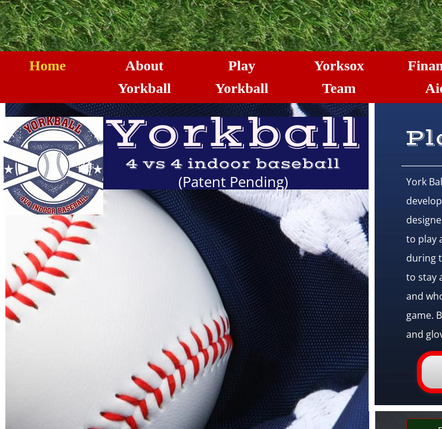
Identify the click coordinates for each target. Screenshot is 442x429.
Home (47, 65)
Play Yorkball (241, 77)
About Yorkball (144, 77)
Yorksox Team (339, 77)
